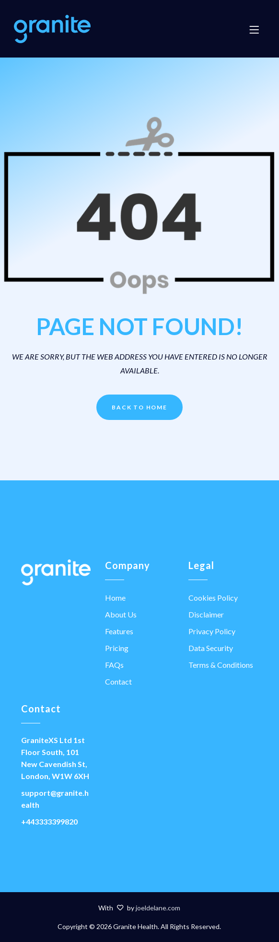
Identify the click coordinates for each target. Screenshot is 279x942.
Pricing (116, 647)
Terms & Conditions (220, 664)
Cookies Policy (213, 597)
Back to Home (139, 407)
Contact (118, 681)
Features (119, 631)
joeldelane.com (158, 908)
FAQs (114, 664)
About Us (121, 614)
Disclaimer (206, 614)
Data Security (210, 647)
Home (115, 597)
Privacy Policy (211, 631)
